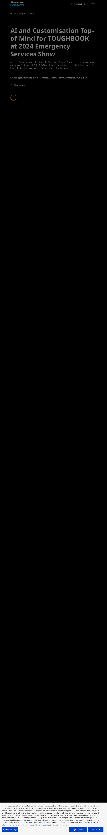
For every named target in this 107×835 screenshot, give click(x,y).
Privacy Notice (43, 822)
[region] (53, 818)
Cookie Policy (28, 822)
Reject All (96, 830)
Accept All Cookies (78, 830)
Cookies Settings (10, 830)
